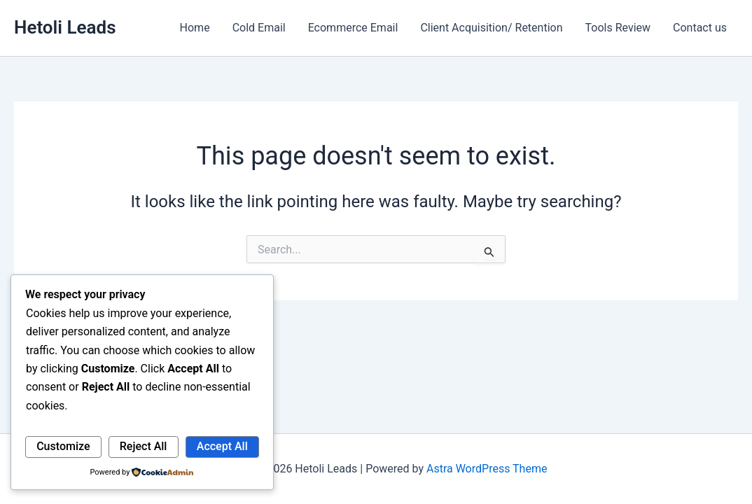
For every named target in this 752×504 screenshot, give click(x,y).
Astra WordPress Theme (486, 468)
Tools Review (618, 27)
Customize (63, 446)
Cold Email (259, 27)
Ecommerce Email (353, 27)
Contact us (700, 27)
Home (195, 27)
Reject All (143, 446)
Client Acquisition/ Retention (491, 27)
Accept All (222, 446)
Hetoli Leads (65, 27)
